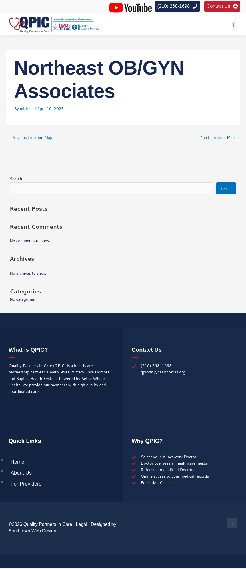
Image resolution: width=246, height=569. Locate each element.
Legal (81, 524)
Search (16, 179)
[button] (234, 26)
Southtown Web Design (32, 531)
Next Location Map (220, 138)
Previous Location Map (29, 138)
